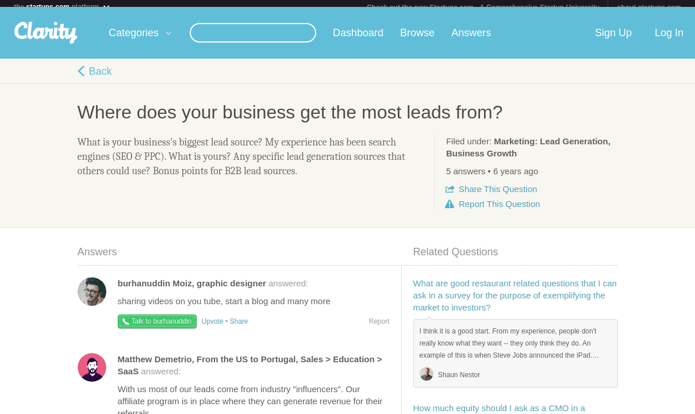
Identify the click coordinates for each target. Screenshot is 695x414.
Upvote (213, 328)
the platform (62, 6)
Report (499, 211)
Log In (669, 39)
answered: (213, 290)
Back (100, 78)
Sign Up (613, 39)
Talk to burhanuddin (162, 328)
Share (498, 196)
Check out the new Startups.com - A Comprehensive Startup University (483, 7)
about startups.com (649, 7)
